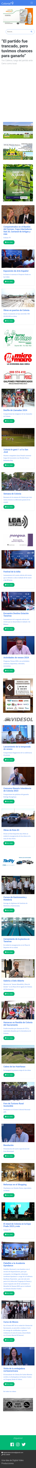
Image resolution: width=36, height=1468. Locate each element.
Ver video (9, 242)
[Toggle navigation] (31, 3)
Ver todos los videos (9, 1391)
